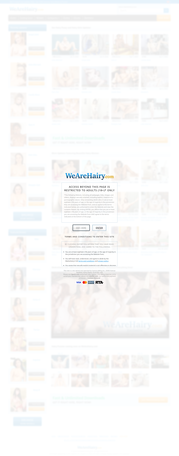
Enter (99, 227)
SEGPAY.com (93, 276)
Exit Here (81, 227)
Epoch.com (75, 274)
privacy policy (103, 261)
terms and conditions (87, 261)
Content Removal (93, 278)
